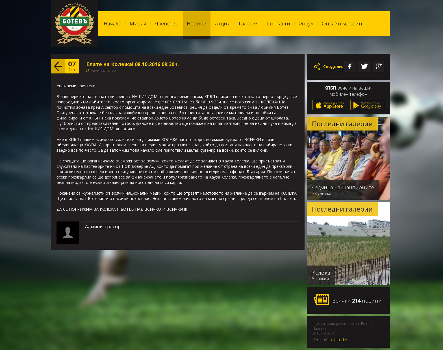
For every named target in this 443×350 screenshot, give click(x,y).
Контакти (278, 23)
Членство (167, 23)
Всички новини (347, 300)
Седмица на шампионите (343, 187)
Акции (223, 23)
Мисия (138, 23)
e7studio (339, 339)
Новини (197, 23)
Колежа (321, 272)
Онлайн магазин (342, 23)
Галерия (249, 23)
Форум (306, 23)
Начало (112, 23)
